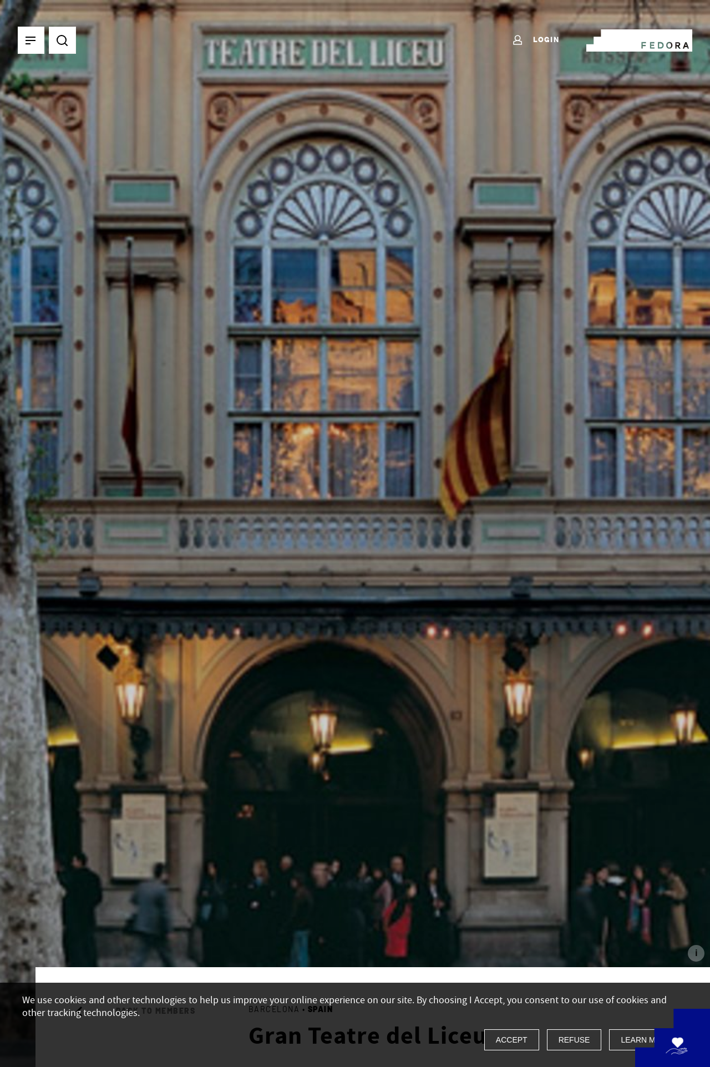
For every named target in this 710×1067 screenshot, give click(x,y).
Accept (512, 1039)
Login (535, 40)
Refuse (574, 1039)
